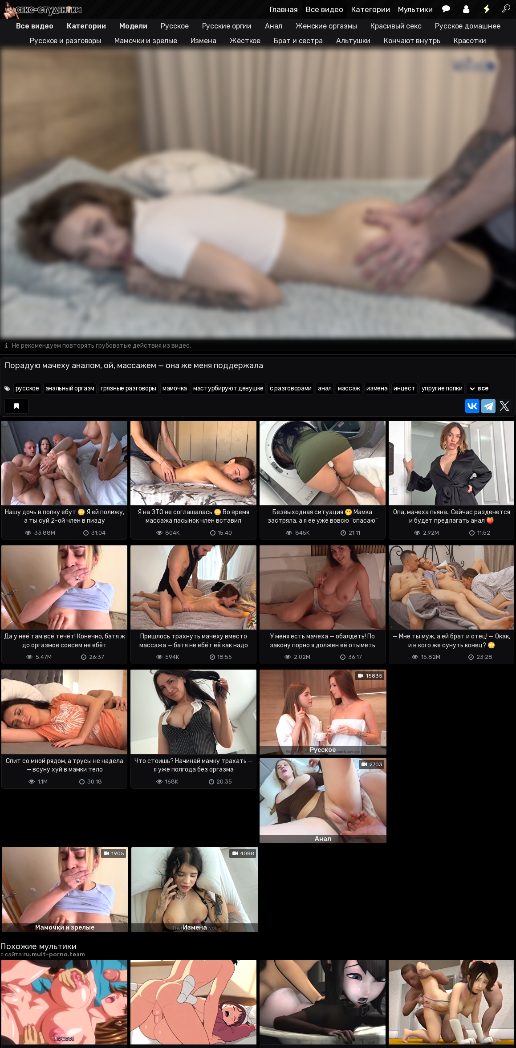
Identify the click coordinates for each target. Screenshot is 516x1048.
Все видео (324, 9)
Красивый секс (396, 26)
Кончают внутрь (412, 41)
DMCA (14, 1019)
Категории (370, 9)
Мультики (415, 9)
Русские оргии (227, 26)
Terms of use (46, 1019)
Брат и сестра (298, 41)
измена (376, 389)
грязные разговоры (128, 389)
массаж (349, 389)
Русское (174, 26)
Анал (273, 26)
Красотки (470, 41)
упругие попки (442, 389)
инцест (404, 389)
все (478, 389)
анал (325, 389)
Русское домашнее (467, 26)
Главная (284, 9)
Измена (203, 41)
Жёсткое (245, 41)
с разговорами (291, 389)
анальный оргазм (70, 389)
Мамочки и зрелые (145, 41)
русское (27, 389)
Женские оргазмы (327, 26)
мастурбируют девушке (228, 389)
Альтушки (353, 41)
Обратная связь (93, 1019)
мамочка (175, 389)
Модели (133, 26)
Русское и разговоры (65, 41)
